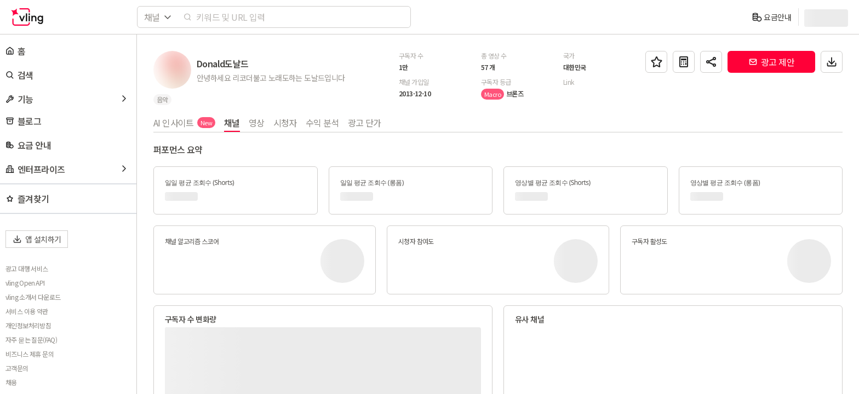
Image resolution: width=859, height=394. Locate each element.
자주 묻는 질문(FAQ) (31, 339)
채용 (11, 382)
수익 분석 (322, 122)
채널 (232, 122)
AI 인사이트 (184, 122)
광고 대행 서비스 (26, 268)
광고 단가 (364, 122)
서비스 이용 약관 (26, 311)
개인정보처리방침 (28, 325)
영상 (257, 122)
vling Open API (25, 283)
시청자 (285, 122)
